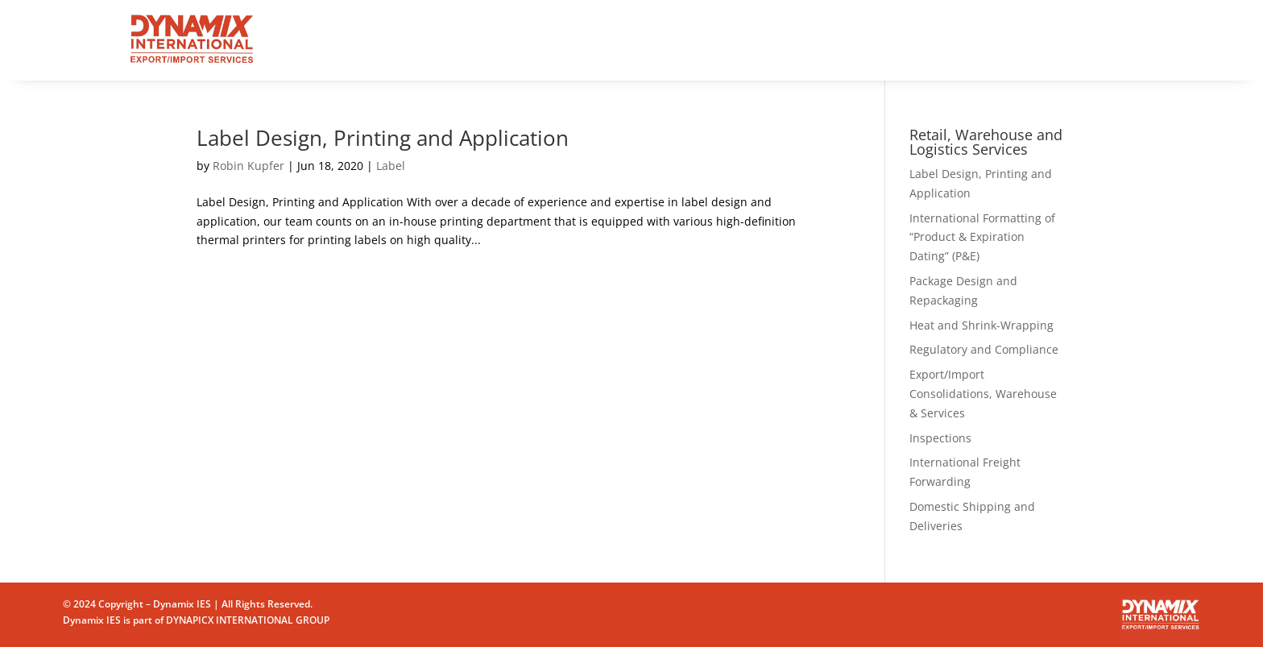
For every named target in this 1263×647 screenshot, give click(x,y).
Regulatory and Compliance (983, 349)
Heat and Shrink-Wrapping (981, 325)
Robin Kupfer (248, 165)
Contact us (797, 39)
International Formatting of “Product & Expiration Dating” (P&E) (982, 237)
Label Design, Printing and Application (383, 137)
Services (511, 39)
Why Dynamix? (603, 39)
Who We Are (707, 39)
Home (449, 39)
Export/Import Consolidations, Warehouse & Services (983, 394)
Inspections (940, 438)
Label (390, 165)
